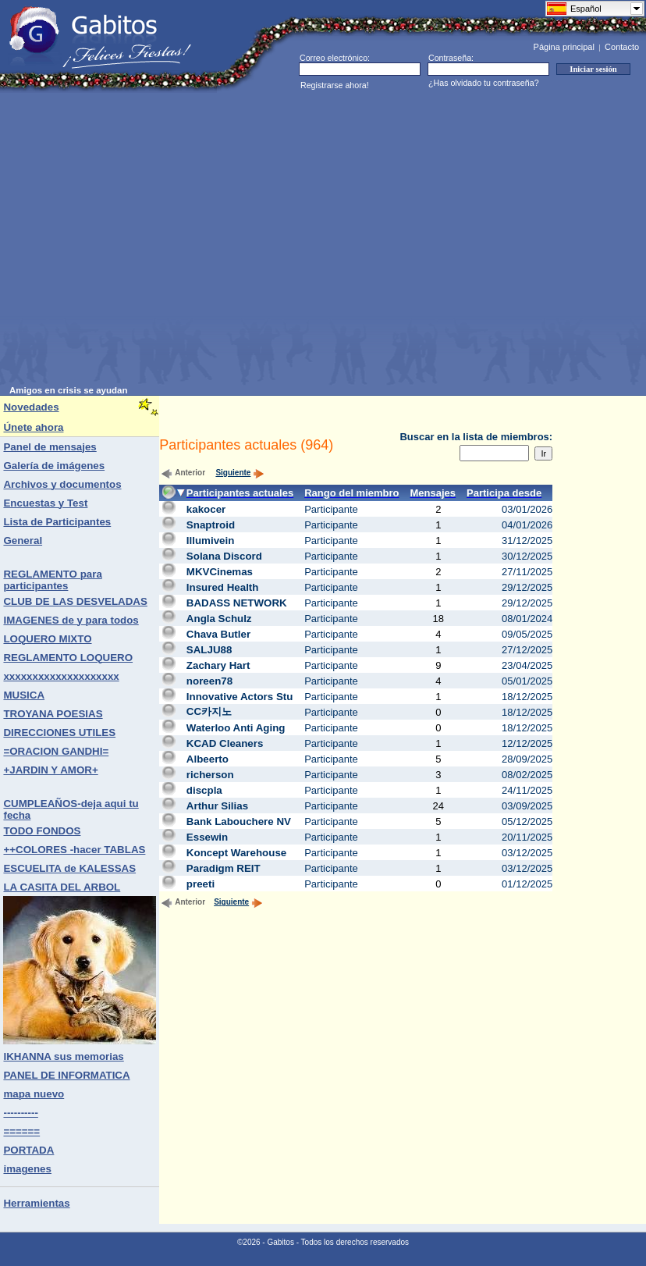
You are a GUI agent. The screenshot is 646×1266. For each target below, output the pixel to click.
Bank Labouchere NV (238, 821)
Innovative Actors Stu (239, 696)
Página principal (564, 47)
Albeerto (207, 759)
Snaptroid (210, 525)
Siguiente (239, 472)
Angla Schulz (219, 618)
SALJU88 (209, 650)
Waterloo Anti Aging (236, 728)
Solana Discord (224, 556)
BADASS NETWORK (236, 603)
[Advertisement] (146, 239)
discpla (204, 790)
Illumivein (210, 540)
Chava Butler (218, 634)
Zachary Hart (218, 665)
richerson (210, 775)
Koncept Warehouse (236, 853)
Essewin (207, 837)
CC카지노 (209, 711)
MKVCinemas (219, 572)
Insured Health (222, 587)
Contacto (622, 47)
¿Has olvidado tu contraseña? (483, 82)
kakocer (205, 509)
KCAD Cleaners (225, 743)
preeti (200, 884)
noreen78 (209, 681)
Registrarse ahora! (334, 85)
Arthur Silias (217, 806)
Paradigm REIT (223, 868)
